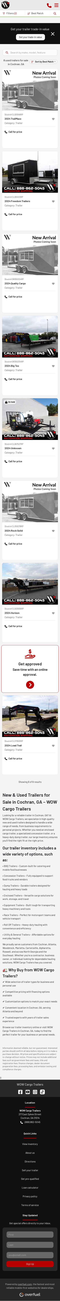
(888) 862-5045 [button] (30, 1122)
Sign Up (30, 1264)
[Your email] (30, 1255)
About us (30, 1152)
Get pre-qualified (30, 1178)
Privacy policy (30, 1196)
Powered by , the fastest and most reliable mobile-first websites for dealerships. (30, 1288)
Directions (30, 1161)
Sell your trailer (30, 1170)
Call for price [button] (13, 132)
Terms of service (30, 1205)
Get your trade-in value (30, 37)
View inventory (30, 1144)
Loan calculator (30, 1187)
